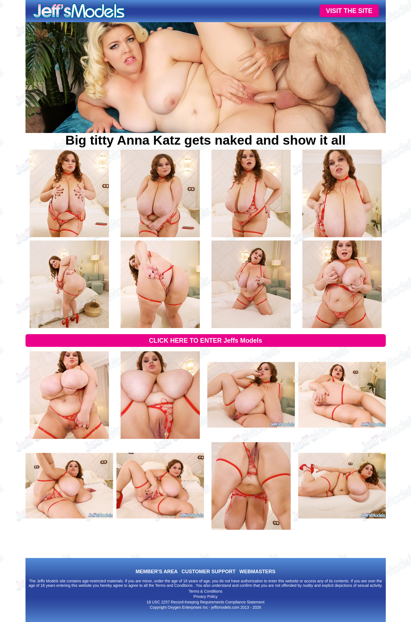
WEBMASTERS (257, 571)
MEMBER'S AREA (157, 571)
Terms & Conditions (205, 591)
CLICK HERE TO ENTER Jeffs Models (205, 340)
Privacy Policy (205, 596)
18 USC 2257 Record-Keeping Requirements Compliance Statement (206, 602)
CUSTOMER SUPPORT (209, 571)
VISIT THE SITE (349, 10)
